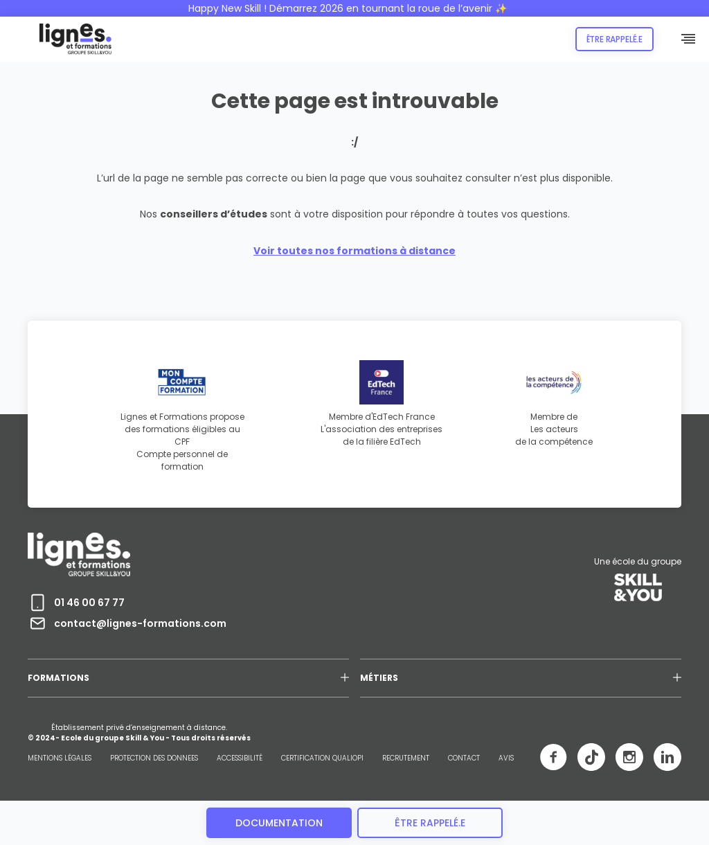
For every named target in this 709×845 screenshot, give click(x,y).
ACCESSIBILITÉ (239, 758)
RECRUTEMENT (405, 758)
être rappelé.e (430, 823)
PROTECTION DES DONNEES (154, 758)
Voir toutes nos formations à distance (354, 251)
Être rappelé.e (614, 39)
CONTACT (464, 758)
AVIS (506, 758)
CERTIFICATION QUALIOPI (322, 758)
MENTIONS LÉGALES (59, 758)
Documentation (279, 823)
